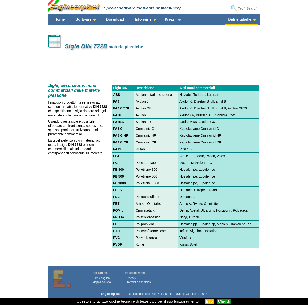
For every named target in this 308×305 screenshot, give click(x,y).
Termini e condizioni (139, 282)
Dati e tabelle (239, 19)
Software (83, 19)
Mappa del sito (101, 282)
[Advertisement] (154, 65)
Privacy (131, 278)
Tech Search (244, 8)
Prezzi (170, 19)
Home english (101, 278)
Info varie (143, 19)
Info (209, 301)
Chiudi (224, 301)
